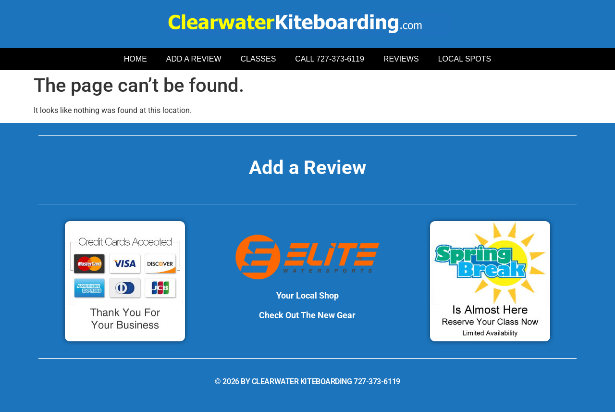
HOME (135, 59)
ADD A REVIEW (193, 59)
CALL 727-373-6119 (329, 59)
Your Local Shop (307, 295)
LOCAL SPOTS (465, 59)
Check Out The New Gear (307, 315)
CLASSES (258, 59)
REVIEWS (401, 59)
